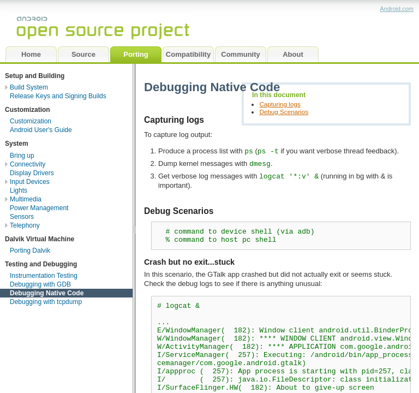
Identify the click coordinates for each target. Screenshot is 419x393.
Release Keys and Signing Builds (58, 96)
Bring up (22, 155)
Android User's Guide (41, 130)
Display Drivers (32, 173)
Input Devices (30, 182)
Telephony (25, 225)
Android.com (397, 8)
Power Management (39, 208)
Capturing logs (279, 104)
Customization (30, 121)
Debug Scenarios (283, 111)
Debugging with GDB (40, 284)
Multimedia (25, 199)
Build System (29, 87)
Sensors (22, 217)
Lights (18, 190)
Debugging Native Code (46, 293)
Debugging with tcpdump (46, 302)
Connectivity (27, 164)
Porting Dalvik (30, 250)
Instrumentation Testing (43, 275)
